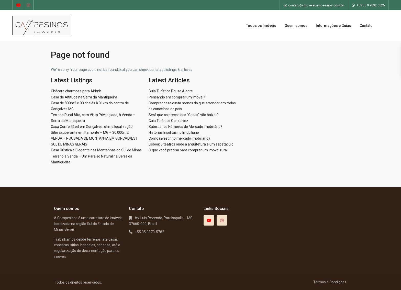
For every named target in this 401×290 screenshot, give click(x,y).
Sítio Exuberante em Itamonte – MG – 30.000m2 (90, 132)
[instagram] (28, 5)
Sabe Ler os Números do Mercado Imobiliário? (185, 127)
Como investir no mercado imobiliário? (179, 138)
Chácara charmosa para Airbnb (76, 91)
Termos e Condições (329, 282)
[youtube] (18, 5)
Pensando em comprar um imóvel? (177, 97)
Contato (366, 26)
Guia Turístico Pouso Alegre (171, 91)
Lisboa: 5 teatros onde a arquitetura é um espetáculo (191, 144)
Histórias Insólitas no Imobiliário (174, 132)
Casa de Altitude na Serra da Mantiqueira (84, 97)
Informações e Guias (333, 26)
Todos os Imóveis (261, 26)
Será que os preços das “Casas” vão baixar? (184, 115)
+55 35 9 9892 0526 (371, 5)
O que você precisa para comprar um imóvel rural (188, 150)
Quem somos (296, 26)
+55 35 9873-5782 (149, 232)
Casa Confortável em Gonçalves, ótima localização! (92, 127)
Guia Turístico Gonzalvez (168, 121)
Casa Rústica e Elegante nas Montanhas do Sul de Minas (96, 150)
